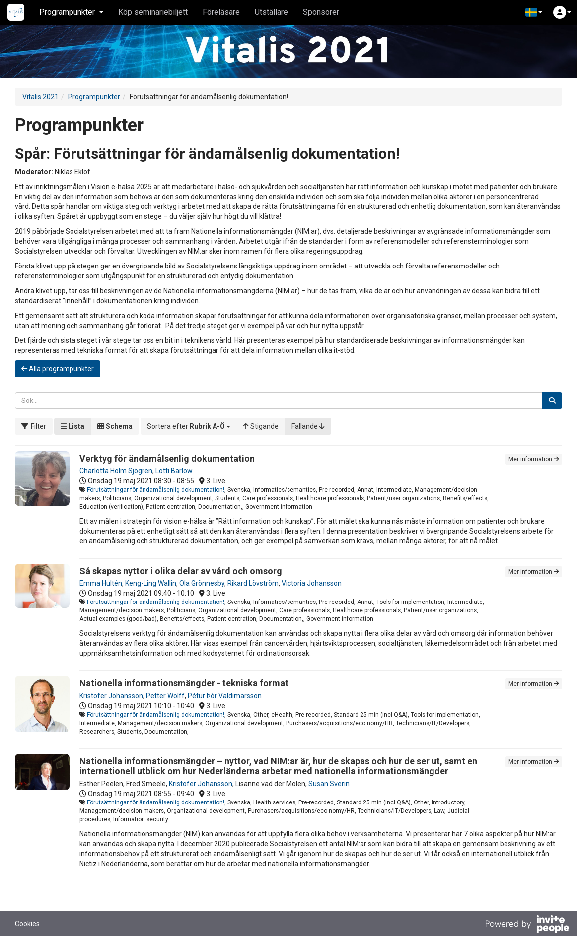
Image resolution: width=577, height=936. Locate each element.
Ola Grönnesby (201, 583)
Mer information (533, 459)
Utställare (271, 12)
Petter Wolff (165, 696)
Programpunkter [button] (71, 12)
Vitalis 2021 (40, 97)
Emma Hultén (100, 583)
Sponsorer (321, 12)
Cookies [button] (27, 924)
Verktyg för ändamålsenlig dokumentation (167, 458)
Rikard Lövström (253, 583)
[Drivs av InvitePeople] (527, 925)
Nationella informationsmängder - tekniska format (183, 683)
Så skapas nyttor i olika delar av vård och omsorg (180, 571)
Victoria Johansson (312, 583)
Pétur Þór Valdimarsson (225, 696)
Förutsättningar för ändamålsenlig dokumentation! (155, 489)
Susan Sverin (329, 784)
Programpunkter (94, 97)
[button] (533, 12)
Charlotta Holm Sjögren (115, 471)
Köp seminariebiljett (153, 12)
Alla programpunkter (57, 369)
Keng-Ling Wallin (150, 583)
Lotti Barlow (174, 471)
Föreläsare (221, 12)
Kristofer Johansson (111, 696)
